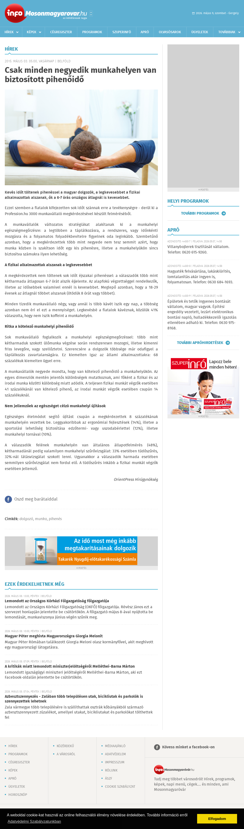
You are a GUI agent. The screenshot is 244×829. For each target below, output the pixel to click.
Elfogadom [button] (217, 819)
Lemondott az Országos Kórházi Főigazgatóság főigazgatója (57, 601)
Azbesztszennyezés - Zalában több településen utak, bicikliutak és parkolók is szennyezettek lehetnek (74, 699)
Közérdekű (65, 746)
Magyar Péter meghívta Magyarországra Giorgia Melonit (54, 636)
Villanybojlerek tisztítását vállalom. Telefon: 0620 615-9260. (198, 249)
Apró (145, 32)
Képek (31, 32)
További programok (200, 213)
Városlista (91, 14)
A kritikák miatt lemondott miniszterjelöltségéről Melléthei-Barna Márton (70, 667)
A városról (66, 754)
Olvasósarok (170, 32)
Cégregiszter (61, 32)
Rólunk (111, 770)
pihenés (55, 519)
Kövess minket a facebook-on (188, 747)
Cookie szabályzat (120, 786)
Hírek (9, 32)
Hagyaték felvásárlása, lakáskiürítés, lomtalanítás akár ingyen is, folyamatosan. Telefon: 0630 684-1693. (200, 277)
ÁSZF (108, 778)
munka (41, 519)
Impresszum (114, 762)
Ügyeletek (199, 32)
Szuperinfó (121, 32)
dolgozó (26, 519)
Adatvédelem (115, 754)
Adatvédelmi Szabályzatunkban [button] (34, 821)
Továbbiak (226, 32)
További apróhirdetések (200, 343)
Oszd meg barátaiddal (35, 499)
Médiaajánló (115, 746)
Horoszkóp (17, 794)
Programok (92, 32)
